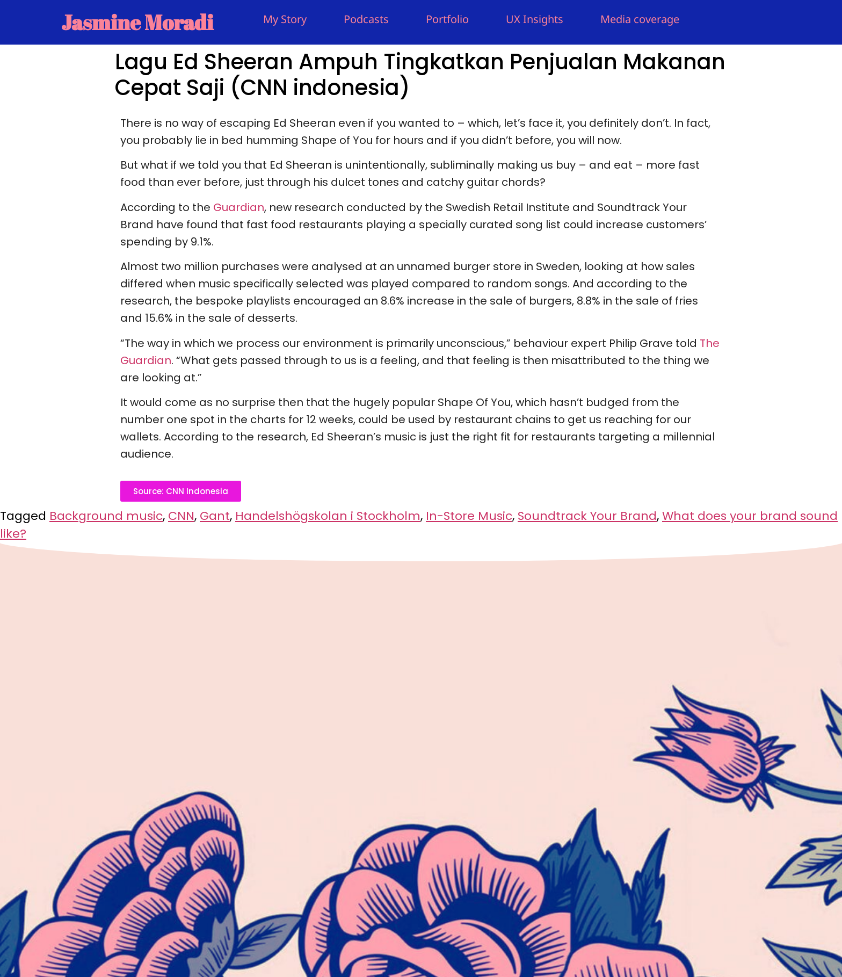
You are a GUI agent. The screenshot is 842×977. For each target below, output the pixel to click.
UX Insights (534, 19)
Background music (106, 516)
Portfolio (447, 19)
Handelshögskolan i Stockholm (327, 516)
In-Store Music (469, 516)
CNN (181, 516)
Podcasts (366, 19)
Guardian (238, 207)
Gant (215, 516)
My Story (285, 19)
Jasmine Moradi (137, 22)
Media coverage (639, 19)
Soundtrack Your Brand (587, 516)
